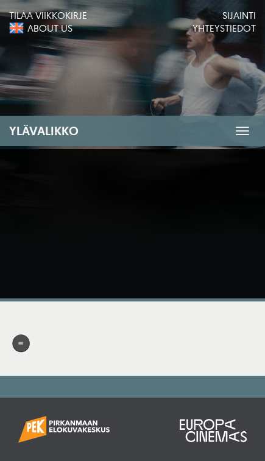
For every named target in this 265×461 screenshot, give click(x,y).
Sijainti (239, 15)
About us (49, 28)
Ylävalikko (44, 131)
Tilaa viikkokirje (48, 15)
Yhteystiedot (224, 28)
